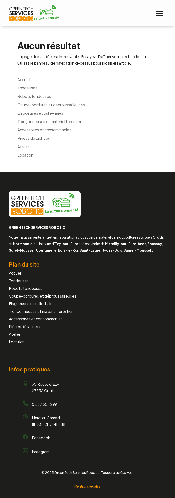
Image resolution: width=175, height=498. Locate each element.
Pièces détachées (33, 138)
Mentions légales (87, 486)
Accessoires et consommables (44, 129)
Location (25, 155)
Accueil (23, 79)
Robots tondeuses (34, 96)
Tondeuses (27, 87)
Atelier (23, 146)
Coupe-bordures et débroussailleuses (51, 104)
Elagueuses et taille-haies (40, 113)
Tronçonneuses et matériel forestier (49, 121)
